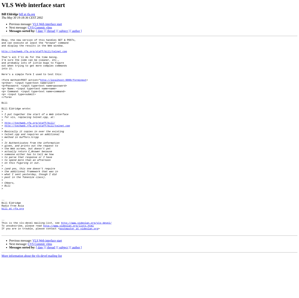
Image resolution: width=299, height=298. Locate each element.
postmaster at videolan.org (78, 266)
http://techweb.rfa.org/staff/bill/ (30, 140)
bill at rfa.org (27, 14)
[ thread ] (51, 31)
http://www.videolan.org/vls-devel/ (86, 260)
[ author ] (76, 31)
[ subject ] (63, 31)
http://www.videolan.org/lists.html (68, 263)
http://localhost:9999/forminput (63, 88)
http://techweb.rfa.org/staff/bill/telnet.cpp (34, 54)
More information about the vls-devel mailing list (32, 294)
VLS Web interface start (47, 24)
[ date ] (40, 31)
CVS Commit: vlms (40, 27)
